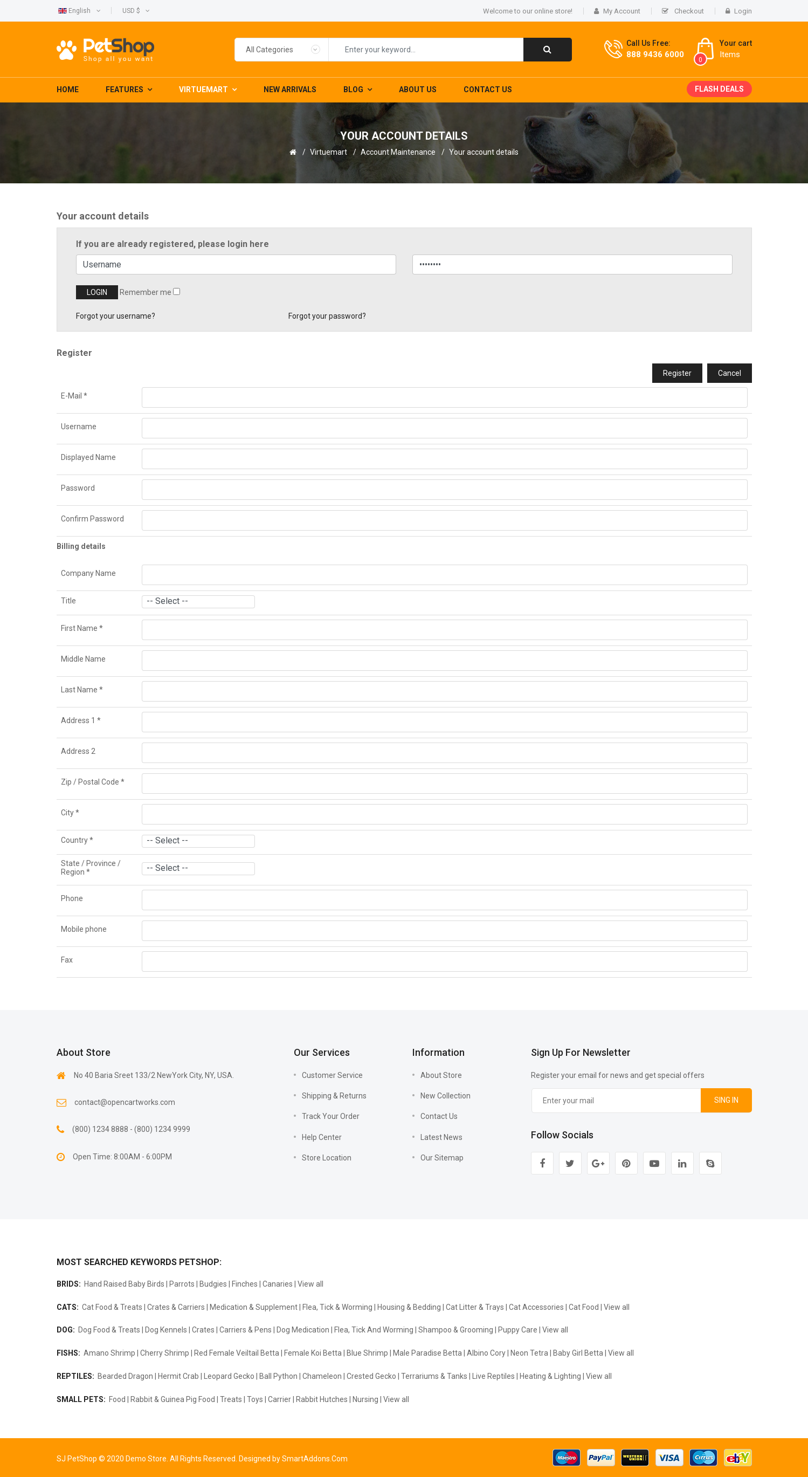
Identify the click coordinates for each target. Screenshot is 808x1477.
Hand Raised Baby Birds (124, 1284)
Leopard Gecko (229, 1376)
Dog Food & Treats (109, 1329)
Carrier (279, 1399)
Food (117, 1399)
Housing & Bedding (409, 1307)
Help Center (322, 1137)
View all (310, 1284)
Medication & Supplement (254, 1307)
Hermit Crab (178, 1376)
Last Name (82, 689)
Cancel (729, 373)
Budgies (213, 1284)
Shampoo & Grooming (455, 1329)
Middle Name (83, 659)
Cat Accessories (536, 1307)
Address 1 (81, 720)
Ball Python (278, 1376)
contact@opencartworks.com (124, 1102)
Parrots (182, 1284)
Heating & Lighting (550, 1376)
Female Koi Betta (313, 1353)
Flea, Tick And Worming (373, 1329)
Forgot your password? (327, 316)
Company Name (88, 573)
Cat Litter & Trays (475, 1307)
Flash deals (719, 89)
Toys (255, 1399)
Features (124, 89)
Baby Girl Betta (578, 1353)
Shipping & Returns (334, 1095)
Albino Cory (486, 1353)
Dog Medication (303, 1329)
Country (77, 840)
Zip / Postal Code (93, 782)
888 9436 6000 (655, 54)
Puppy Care (517, 1329)
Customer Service (332, 1075)
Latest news (441, 1137)
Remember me (145, 292)
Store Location (326, 1157)
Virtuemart (203, 89)
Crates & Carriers (176, 1307)
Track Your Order (331, 1116)
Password (78, 488)
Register (677, 373)
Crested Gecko (371, 1376)
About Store (441, 1075)
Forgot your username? (115, 316)
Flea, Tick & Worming (337, 1307)
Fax (67, 960)
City (70, 812)
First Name (82, 628)
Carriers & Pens (245, 1329)
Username (78, 426)
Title (68, 600)
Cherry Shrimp (164, 1353)
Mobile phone (84, 929)
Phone (72, 898)
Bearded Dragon (125, 1376)
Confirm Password (92, 518)
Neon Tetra (529, 1353)
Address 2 (78, 751)
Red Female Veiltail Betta (236, 1353)
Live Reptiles (493, 1376)
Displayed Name (88, 457)
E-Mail (74, 395)
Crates (203, 1329)
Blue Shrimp (367, 1353)
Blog (353, 89)
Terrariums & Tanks (434, 1376)
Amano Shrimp (109, 1353)
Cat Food (584, 1307)
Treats (231, 1399)
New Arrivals (290, 89)
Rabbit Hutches (322, 1399)
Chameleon (322, 1376)
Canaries (278, 1284)
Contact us (439, 1116)
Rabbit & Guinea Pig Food (172, 1399)
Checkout (683, 11)
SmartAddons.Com (315, 1458)
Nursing (365, 1399)
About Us (418, 89)
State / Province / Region (91, 867)
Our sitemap (442, 1157)
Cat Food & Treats (112, 1307)
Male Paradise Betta (427, 1353)
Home (68, 89)
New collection (445, 1095)
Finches (245, 1284)
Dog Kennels (166, 1329)
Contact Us (488, 89)
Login (739, 11)
